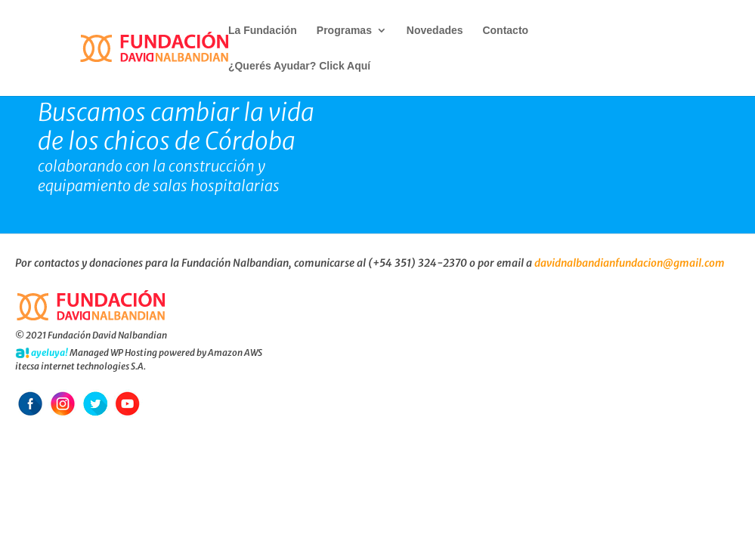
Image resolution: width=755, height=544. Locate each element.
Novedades (435, 30)
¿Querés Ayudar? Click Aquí (299, 66)
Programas (344, 30)
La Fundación (262, 30)
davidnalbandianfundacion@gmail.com (629, 263)
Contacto (505, 30)
